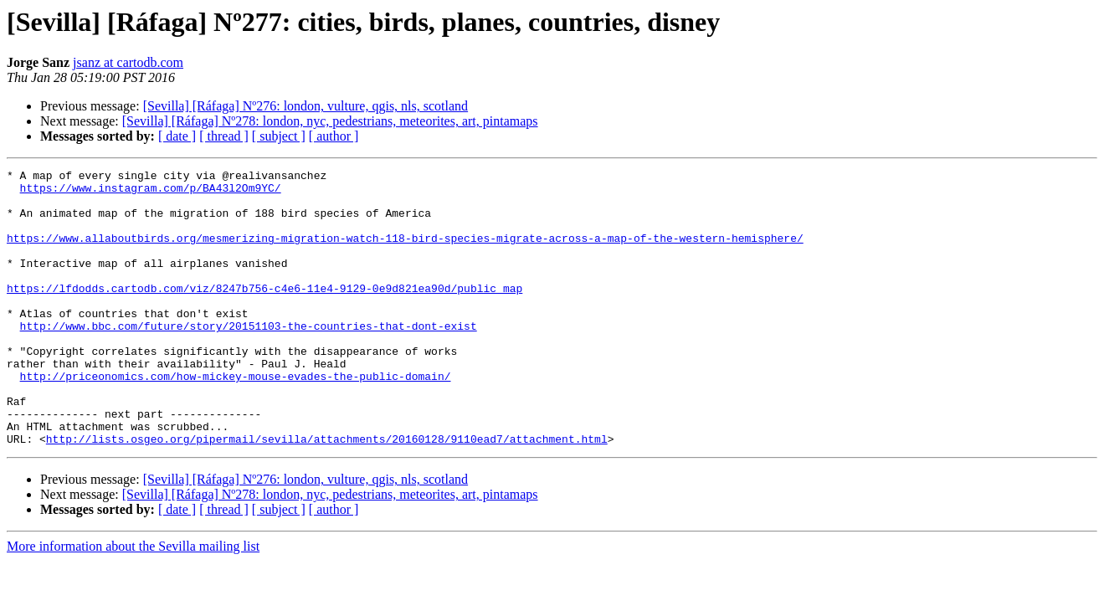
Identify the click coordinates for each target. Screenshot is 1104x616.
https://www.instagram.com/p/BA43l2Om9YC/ (150, 192)
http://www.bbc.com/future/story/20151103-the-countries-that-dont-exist (248, 358)
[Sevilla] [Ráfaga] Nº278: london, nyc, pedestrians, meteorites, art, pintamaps (330, 121)
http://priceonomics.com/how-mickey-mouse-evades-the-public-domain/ (235, 418)
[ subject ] (279, 136)
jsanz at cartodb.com (128, 62)
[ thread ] (224, 136)
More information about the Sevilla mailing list (133, 601)
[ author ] (334, 136)
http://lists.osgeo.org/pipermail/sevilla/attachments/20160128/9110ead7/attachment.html (327, 493)
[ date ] (177, 136)
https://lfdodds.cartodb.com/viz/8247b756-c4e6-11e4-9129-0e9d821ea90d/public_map (264, 313)
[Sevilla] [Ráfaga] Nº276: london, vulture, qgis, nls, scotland (305, 106)
